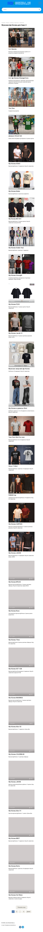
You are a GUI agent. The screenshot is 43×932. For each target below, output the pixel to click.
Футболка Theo (14, 640)
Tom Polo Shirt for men (17, 437)
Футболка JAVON (15, 782)
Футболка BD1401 (15, 219)
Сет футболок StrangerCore (18, 78)
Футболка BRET (14, 838)
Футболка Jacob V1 (16, 333)
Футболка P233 (14, 304)
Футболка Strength (15, 275)
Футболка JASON (15, 553)
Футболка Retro (14, 866)
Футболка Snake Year (16, 248)
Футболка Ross (14, 611)
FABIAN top (12, 495)
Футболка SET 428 (15, 669)
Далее (28, 911)
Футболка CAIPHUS (15, 524)
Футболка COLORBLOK (16, 754)
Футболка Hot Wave (16, 895)
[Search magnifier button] (39, 9)
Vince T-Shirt (13, 466)
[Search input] (21, 9)
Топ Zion (12, 108)
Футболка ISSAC (14, 163)
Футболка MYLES (15, 582)
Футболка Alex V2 (15, 727)
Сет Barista (12, 49)
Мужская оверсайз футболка (19, 369)
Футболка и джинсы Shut (18, 408)
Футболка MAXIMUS (16, 698)
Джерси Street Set (15, 136)
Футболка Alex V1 (15, 811)
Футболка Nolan (14, 191)
